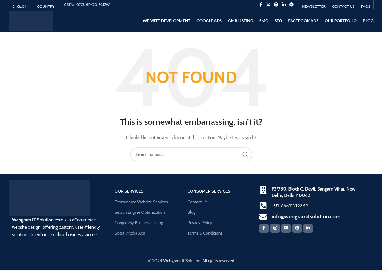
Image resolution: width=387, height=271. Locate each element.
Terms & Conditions (205, 233)
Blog (191, 212)
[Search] (191, 154)
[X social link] (268, 5)
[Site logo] (31, 20)
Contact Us (197, 202)
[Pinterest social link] (276, 5)
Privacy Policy (200, 222)
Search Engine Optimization (139, 212)
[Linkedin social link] (284, 5)
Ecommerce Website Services (141, 202)
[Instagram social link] (275, 228)
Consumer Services (209, 191)
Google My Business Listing (138, 222)
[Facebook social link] (260, 5)
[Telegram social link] (292, 5)
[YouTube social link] (286, 228)
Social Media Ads (129, 233)
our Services (128, 191)
